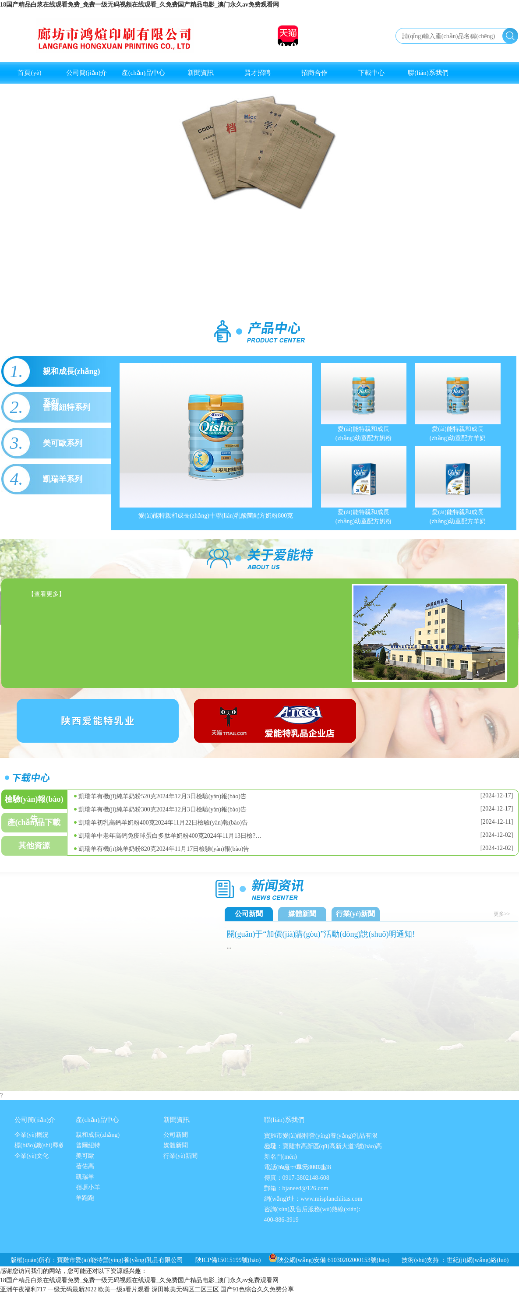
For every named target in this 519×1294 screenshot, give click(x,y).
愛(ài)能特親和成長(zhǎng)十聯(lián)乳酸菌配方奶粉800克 (215, 515)
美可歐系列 (62, 443)
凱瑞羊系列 (62, 479)
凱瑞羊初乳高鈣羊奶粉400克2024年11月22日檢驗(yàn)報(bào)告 (163, 822)
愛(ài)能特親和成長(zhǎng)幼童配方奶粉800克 (363, 434)
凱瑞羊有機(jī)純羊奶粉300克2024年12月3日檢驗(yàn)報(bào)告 (162, 809)
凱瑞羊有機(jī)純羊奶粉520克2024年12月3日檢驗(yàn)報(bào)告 (162, 796)
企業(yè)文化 (31, 1156)
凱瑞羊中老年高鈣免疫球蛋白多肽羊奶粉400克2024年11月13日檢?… (170, 835)
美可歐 (85, 1156)
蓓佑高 (85, 1166)
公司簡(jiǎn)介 (86, 72)
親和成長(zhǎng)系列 (71, 377)
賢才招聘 (257, 72)
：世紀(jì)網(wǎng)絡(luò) (475, 1260)
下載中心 (371, 72)
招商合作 (314, 72)
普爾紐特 (88, 1145)
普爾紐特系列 (66, 407)
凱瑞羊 (85, 1177)
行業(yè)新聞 (355, 913)
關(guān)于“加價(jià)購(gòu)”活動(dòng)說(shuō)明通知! (321, 934)
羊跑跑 (85, 1198)
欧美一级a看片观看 (124, 1289)
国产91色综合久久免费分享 (257, 1289)
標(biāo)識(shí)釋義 (39, 1145)
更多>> (502, 914)
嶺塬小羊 (88, 1187)
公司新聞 (249, 913)
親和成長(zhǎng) (98, 1135)
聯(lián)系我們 (428, 72)
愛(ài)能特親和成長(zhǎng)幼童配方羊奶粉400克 (458, 517)
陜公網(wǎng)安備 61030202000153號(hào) (328, 1260)
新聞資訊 (200, 72)
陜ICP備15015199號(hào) (228, 1260)
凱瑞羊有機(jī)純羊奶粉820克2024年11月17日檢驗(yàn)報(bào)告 (164, 849)
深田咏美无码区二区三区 (185, 1289)
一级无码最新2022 (72, 1289)
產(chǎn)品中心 (144, 72)
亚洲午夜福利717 (23, 1289)
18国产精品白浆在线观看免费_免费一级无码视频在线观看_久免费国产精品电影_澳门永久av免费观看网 (139, 4)
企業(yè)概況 (31, 1135)
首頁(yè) (29, 72)
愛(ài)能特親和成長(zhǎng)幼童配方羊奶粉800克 (458, 434)
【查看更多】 (46, 594)
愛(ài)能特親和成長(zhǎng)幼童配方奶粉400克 (363, 517)
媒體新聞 (302, 913)
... (229, 946)
